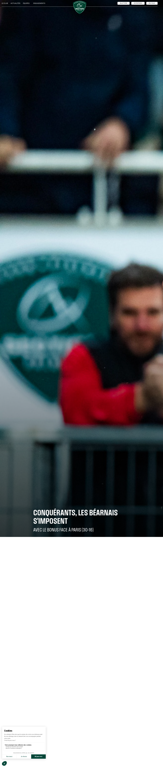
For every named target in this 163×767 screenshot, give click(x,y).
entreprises (138, 3)
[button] (5, 3)
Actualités (15, 3)
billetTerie (123, 3)
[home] (79, 7)
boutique (152, 3)
